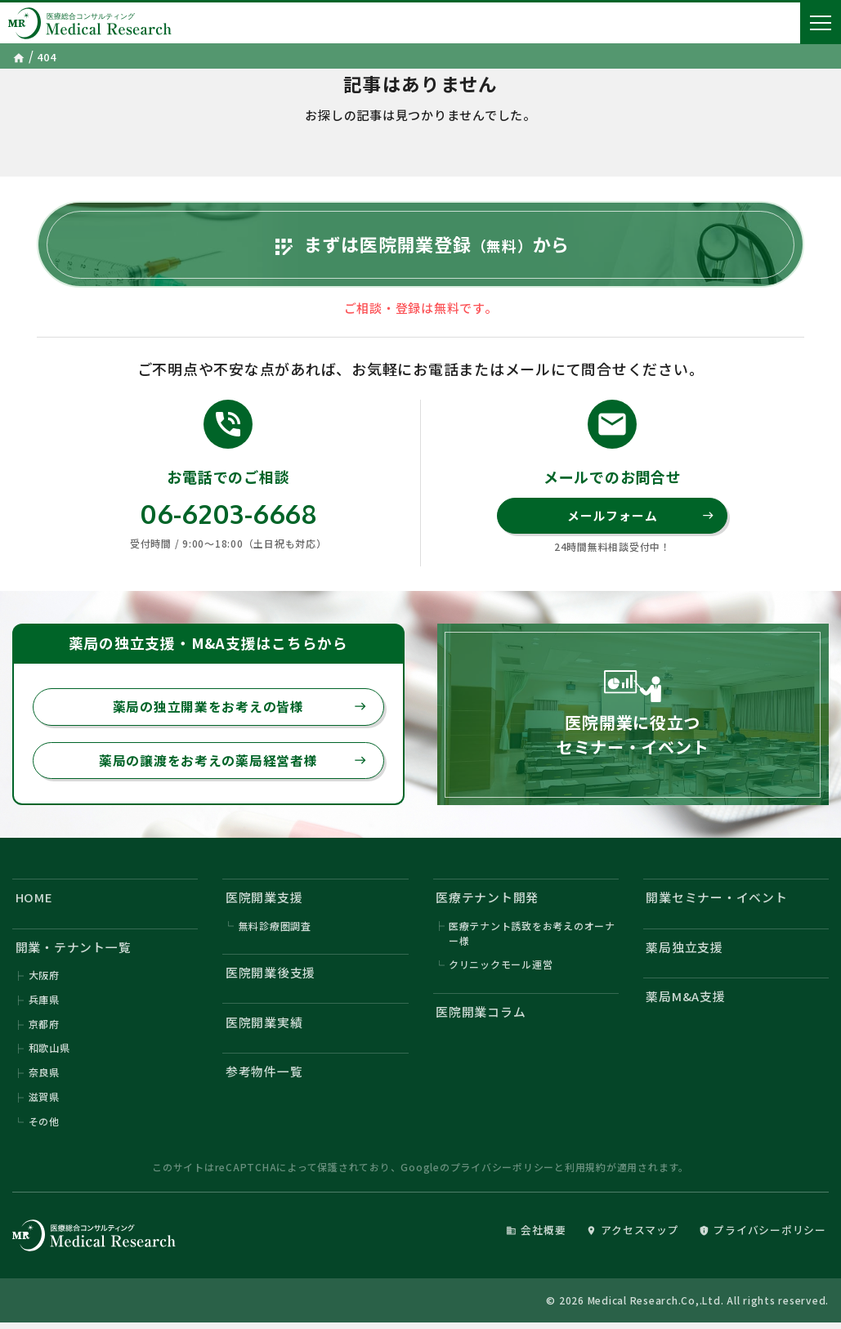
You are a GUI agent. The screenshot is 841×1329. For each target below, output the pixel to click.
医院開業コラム (481, 1016)
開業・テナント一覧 (74, 951)
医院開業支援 (264, 902)
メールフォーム (640, 518)
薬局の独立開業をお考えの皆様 (240, 710)
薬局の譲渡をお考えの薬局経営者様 (233, 764)
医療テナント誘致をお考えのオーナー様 (532, 937)
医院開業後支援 (270, 977)
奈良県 (44, 1078)
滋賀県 (44, 1102)
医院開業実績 (264, 1027)
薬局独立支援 (685, 951)
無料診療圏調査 (275, 930)
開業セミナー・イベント (717, 902)
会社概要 (536, 1236)
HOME (34, 902)
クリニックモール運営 (501, 969)
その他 (44, 1127)
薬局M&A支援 (686, 1001)
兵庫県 (44, 1004)
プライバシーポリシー (502, 1173)
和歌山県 (49, 1053)
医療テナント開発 (487, 902)
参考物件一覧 (264, 1076)
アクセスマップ (632, 1236)
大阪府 (44, 980)
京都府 (44, 1029)
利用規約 (585, 1173)
